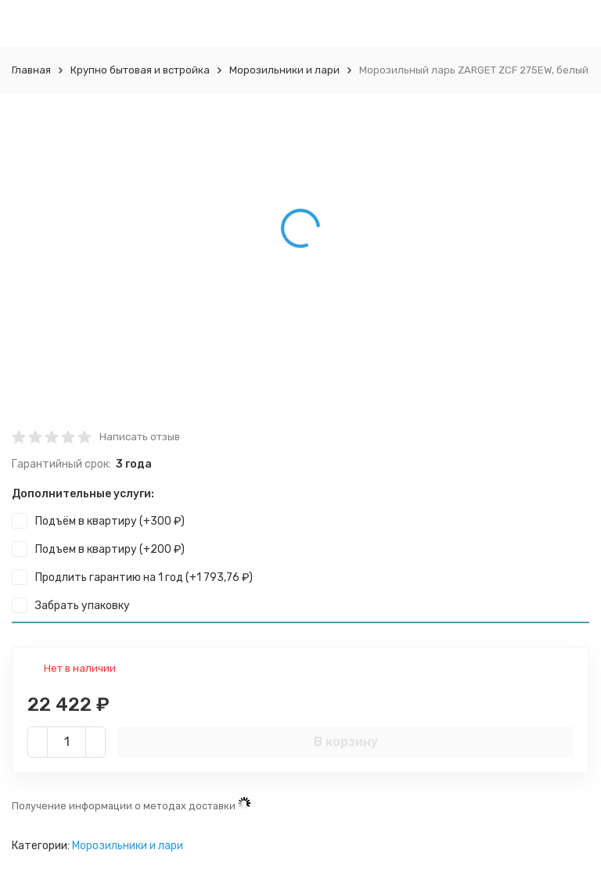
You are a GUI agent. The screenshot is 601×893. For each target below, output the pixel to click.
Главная (31, 70)
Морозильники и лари (284, 70)
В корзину (346, 741)
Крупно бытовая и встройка (140, 70)
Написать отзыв (139, 437)
